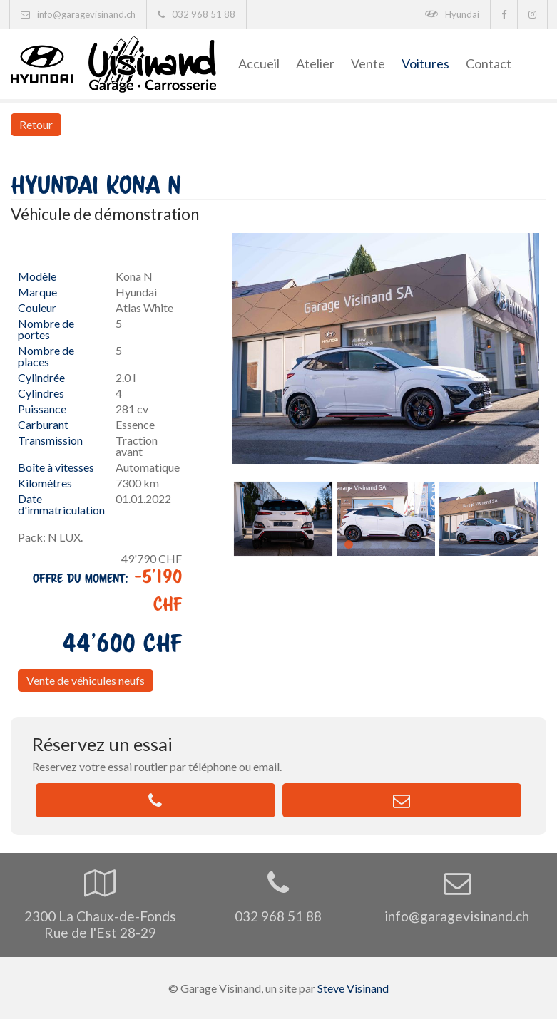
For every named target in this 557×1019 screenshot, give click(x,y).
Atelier (315, 63)
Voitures (425, 63)
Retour (36, 124)
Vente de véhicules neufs (85, 680)
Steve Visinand (353, 988)
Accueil (259, 63)
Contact (488, 63)
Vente (368, 63)
